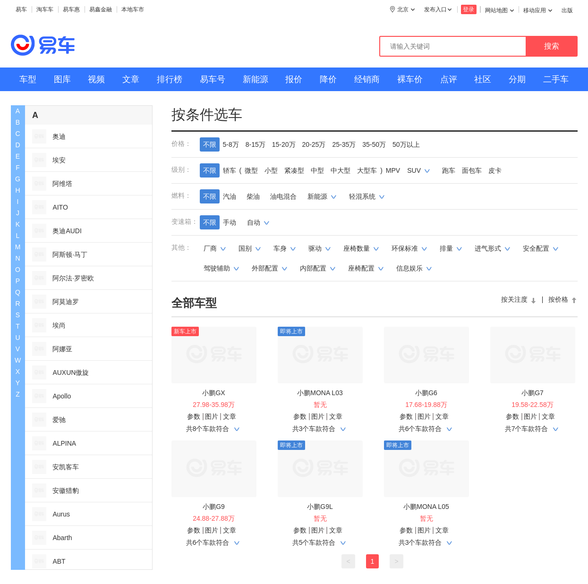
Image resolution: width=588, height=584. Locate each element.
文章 (130, 79)
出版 (567, 10)
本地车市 (132, 9)
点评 (448, 79)
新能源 (255, 79)
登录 (468, 9)
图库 (62, 79)
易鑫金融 (100, 9)
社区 (482, 79)
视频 (96, 79)
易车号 (212, 79)
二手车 (556, 79)
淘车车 (44, 9)
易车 (21, 9)
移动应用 (537, 10)
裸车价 (410, 79)
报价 (293, 79)
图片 (211, 416)
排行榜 (169, 79)
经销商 (367, 79)
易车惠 (71, 9)
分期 (517, 79)
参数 (193, 416)
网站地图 (499, 10)
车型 (27, 79)
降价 (328, 79)
